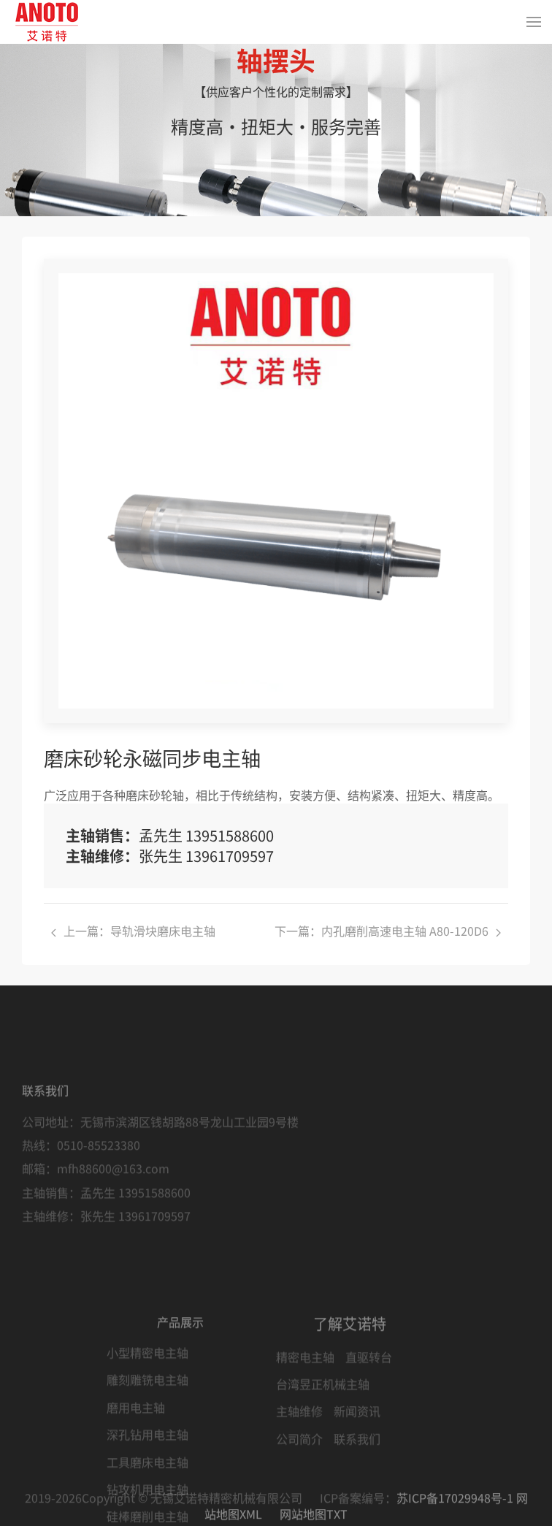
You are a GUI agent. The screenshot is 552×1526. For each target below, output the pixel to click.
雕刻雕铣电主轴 (147, 1494)
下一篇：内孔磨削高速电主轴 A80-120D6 (388, 930)
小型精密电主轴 (147, 1467)
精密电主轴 (305, 1471)
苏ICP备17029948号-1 (454, 1511)
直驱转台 (368, 1471)
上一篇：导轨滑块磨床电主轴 (133, 930)
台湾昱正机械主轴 (322, 1499)
